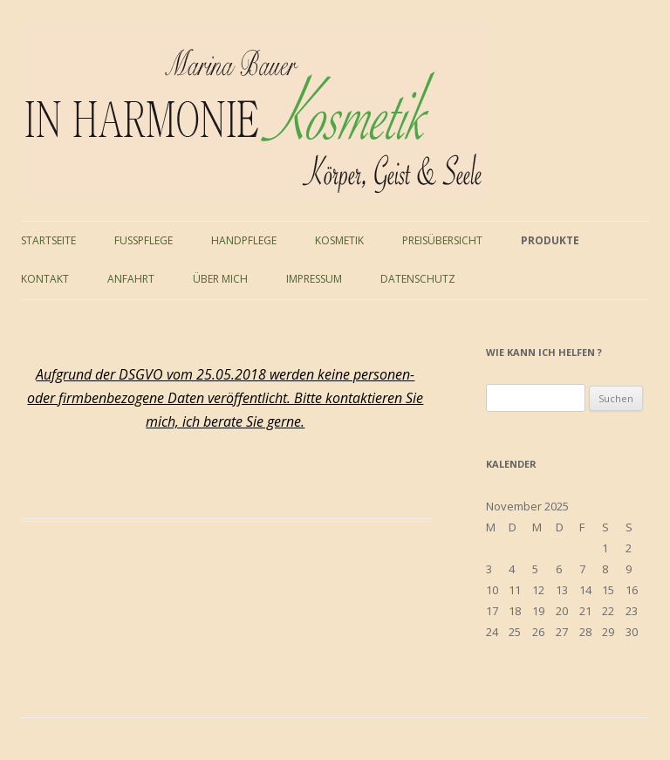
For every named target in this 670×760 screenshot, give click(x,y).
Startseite (48, 240)
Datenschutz (417, 278)
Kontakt (45, 278)
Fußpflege (143, 240)
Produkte (550, 240)
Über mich (220, 278)
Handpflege (244, 240)
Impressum (314, 278)
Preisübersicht (442, 240)
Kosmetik (339, 240)
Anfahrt (130, 278)
